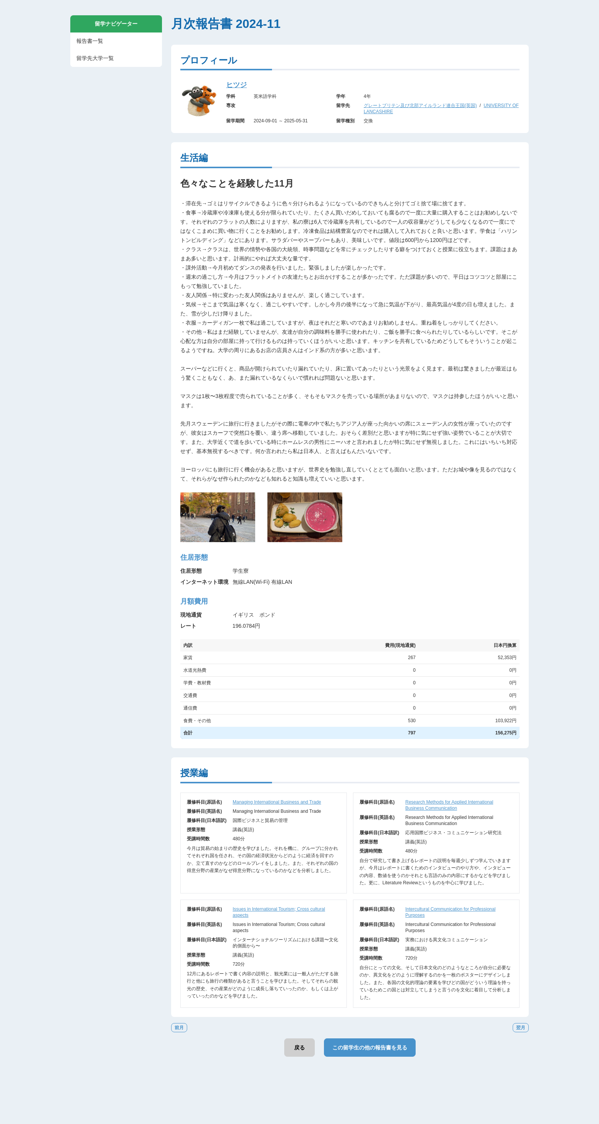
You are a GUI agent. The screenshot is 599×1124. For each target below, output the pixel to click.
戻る (299, 1047)
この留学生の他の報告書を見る (369, 1047)
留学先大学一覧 (95, 58)
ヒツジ (236, 85)
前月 (179, 1027)
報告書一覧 (89, 41)
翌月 (520, 1027)
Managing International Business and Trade (277, 802)
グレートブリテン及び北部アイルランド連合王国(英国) (420, 105)
